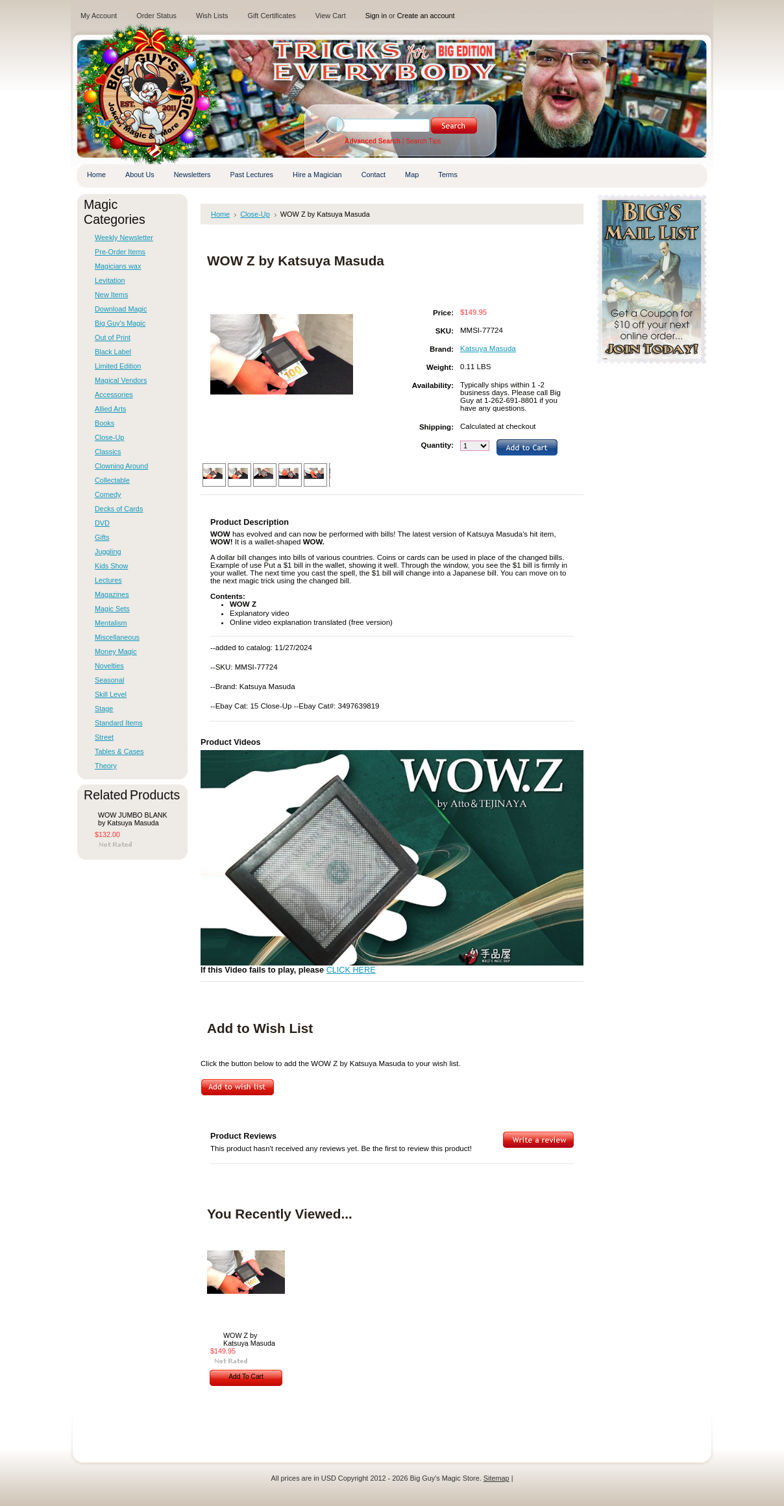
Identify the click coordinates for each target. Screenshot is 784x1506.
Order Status (156, 15)
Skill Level (111, 694)
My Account (98, 15)
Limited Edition (118, 366)
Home (220, 214)
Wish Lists (212, 15)
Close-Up (109, 437)
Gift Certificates (271, 15)
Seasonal (109, 680)
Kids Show (111, 566)
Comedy (108, 494)
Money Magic (116, 651)
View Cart (330, 15)
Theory (106, 766)
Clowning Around (121, 466)
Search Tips (423, 141)
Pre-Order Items (120, 252)
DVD (102, 523)
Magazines (112, 594)
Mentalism (111, 623)
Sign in (376, 15)
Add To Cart (245, 1376)
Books (104, 423)
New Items (111, 294)
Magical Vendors (121, 380)
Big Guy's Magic (120, 323)
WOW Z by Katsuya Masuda (249, 1339)
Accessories (114, 394)
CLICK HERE (351, 970)
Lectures (108, 580)
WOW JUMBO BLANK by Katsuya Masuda (132, 819)
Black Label (113, 352)
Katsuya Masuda (488, 348)
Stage (104, 708)
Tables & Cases (119, 751)
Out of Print (112, 337)
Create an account (426, 15)
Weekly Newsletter (124, 237)
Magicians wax (118, 266)
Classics (108, 451)
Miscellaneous (117, 637)
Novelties (109, 666)
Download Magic (121, 309)
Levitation (110, 280)
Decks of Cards (119, 509)
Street (104, 737)
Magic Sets (112, 609)
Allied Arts (110, 409)
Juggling (108, 551)
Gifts (102, 537)
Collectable (112, 480)
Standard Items (119, 723)
